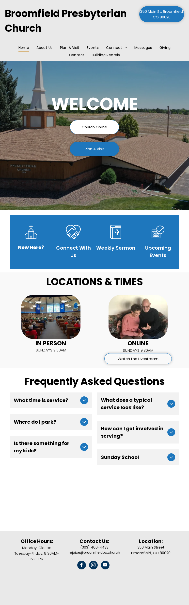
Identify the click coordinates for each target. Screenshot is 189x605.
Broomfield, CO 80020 (151, 552)
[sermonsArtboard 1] (116, 240)
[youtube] (105, 566)
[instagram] (93, 566)
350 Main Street (151, 547)
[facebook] (81, 566)
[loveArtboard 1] (73, 240)
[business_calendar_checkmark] (158, 240)
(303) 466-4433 (94, 547)
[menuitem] (24, 48)
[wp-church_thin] (31, 240)
